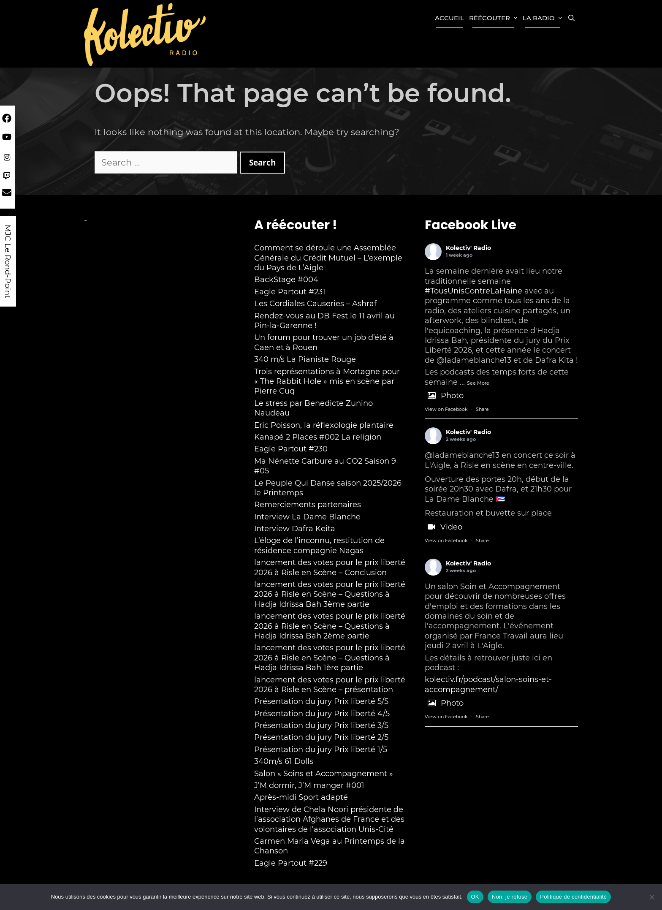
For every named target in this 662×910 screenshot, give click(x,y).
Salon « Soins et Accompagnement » (323, 773)
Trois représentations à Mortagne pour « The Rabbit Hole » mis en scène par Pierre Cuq (327, 381)
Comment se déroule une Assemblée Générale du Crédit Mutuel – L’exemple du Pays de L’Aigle (328, 257)
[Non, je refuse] (651, 897)
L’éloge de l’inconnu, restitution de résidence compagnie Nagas (319, 545)
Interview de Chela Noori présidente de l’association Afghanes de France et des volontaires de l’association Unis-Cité (329, 819)
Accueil (449, 18)
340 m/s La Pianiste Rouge (305, 359)
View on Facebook (446, 409)
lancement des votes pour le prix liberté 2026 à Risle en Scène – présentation (329, 684)
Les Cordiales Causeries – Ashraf (315, 303)
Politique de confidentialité (573, 897)
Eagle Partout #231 (290, 291)
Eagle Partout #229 (290, 863)
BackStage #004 (286, 279)
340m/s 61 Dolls (283, 761)
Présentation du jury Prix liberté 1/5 (320, 749)
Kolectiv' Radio (468, 248)
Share (482, 409)
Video (443, 527)
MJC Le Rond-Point (7, 261)
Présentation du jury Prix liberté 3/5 (321, 725)
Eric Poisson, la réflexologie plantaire (323, 425)
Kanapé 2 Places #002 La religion (317, 437)
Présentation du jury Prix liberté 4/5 (322, 713)
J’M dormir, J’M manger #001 (309, 785)
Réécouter (494, 18)
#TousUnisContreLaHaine (473, 291)
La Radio (544, 18)
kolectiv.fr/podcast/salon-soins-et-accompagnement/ (488, 684)
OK (475, 897)
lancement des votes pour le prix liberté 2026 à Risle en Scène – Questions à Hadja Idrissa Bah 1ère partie (329, 657)
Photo (444, 395)
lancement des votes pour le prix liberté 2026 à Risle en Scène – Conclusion (329, 567)
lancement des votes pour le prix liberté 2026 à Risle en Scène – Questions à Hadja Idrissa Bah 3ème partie (329, 594)
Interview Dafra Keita (294, 528)
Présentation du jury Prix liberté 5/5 (321, 701)
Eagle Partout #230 (291, 449)
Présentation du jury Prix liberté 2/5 (321, 737)
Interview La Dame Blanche (307, 517)
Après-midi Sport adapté (301, 797)
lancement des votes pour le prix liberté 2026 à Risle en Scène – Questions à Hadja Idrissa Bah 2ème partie (329, 626)
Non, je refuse (509, 897)
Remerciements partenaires (307, 504)
